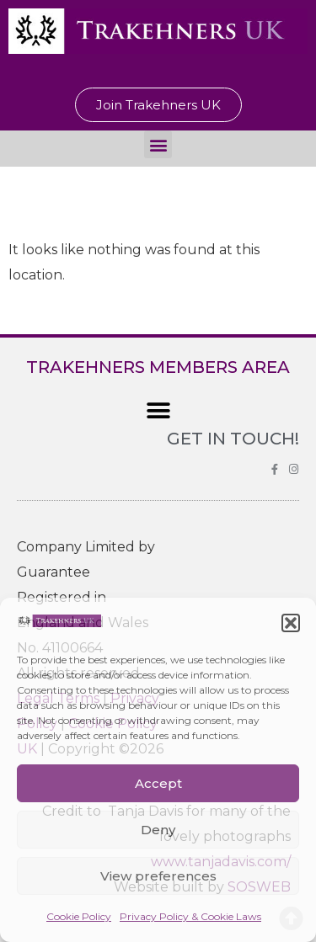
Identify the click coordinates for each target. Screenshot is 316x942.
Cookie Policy (78, 916)
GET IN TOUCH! (233, 438)
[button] (290, 623)
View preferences (158, 876)
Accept (158, 783)
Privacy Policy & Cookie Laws (190, 916)
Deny (158, 830)
